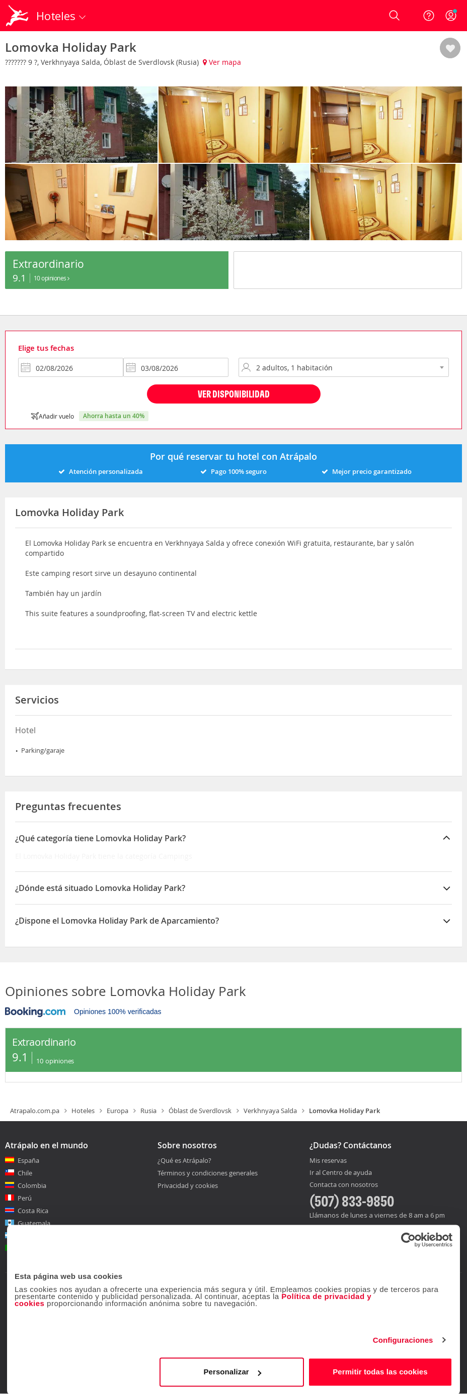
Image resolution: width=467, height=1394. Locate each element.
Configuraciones (403, 1339)
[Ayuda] (429, 16)
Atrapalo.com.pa (34, 1110)
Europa (117, 1110)
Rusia (148, 1110)
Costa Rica (33, 1210)
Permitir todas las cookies (380, 1371)
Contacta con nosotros (343, 1185)
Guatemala (34, 1223)
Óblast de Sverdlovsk (200, 1110)
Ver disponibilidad (234, 393)
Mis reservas (328, 1161)
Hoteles (83, 1110)
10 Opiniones (51, 278)
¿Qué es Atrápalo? (184, 1160)
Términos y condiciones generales (208, 1172)
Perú (25, 1198)
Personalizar (232, 1371)
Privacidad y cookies (188, 1185)
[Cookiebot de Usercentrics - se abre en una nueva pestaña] (408, 1239)
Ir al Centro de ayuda (340, 1173)
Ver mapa (222, 62)
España (28, 1160)
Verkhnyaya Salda (270, 1110)
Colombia (32, 1185)
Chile (25, 1172)
